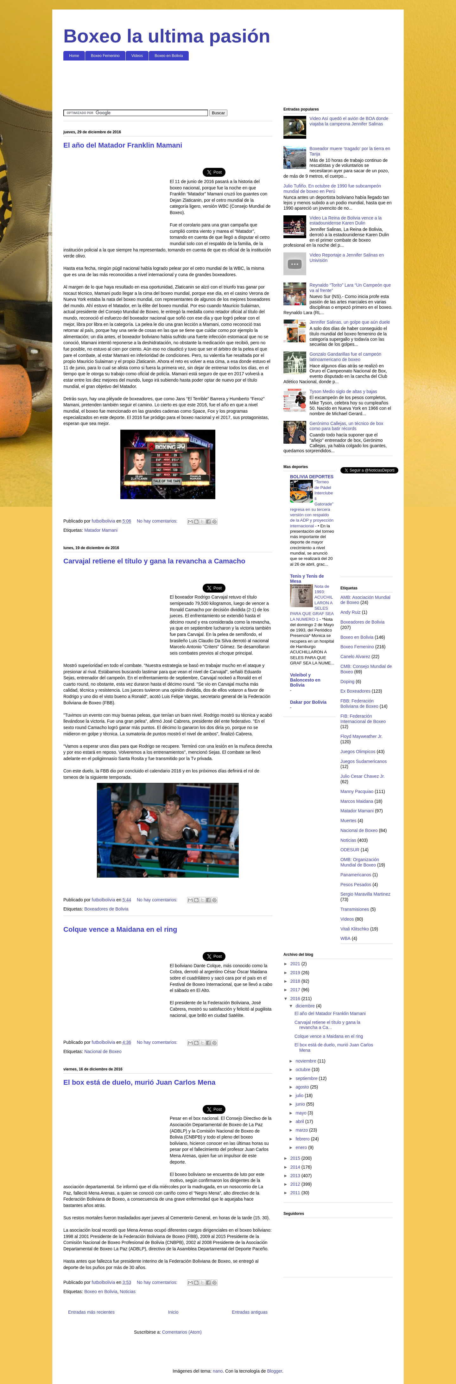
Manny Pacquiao (356, 791)
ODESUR (349, 849)
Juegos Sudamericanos (363, 761)
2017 (295, 989)
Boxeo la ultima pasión (166, 36)
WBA (345, 938)
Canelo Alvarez (355, 656)
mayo (301, 1112)
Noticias (128, 1291)
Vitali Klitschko (354, 928)
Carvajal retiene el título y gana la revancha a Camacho (154, 561)
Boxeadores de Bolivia (106, 908)
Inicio (173, 1312)
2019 (295, 972)
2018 (295, 981)
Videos (137, 56)
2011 (295, 1192)
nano (218, 1371)
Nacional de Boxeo (103, 1051)
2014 (295, 1167)
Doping (347, 681)
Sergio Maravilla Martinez (365, 894)
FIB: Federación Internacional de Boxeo (363, 719)
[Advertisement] (228, 84)
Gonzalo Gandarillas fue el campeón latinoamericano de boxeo (345, 357)
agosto (302, 1086)
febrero (303, 1138)
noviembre (306, 1060)
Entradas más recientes (91, 1312)
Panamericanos (355, 874)
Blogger (274, 1371)
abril (300, 1121)
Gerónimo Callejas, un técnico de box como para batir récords (346, 426)
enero (301, 1147)
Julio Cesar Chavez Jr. (362, 776)
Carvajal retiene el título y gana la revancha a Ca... (327, 1025)
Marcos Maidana (356, 801)
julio (300, 1095)
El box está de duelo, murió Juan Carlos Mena (139, 1082)
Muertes (348, 820)
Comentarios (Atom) (182, 1332)
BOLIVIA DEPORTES (311, 476)
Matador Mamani (100, 530)
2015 (295, 1158)
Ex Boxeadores (355, 691)
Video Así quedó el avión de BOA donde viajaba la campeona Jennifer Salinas (349, 121)
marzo (302, 1130)
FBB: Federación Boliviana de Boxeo (359, 703)
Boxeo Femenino (105, 56)
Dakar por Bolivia (308, 702)
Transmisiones (354, 909)
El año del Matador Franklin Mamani (122, 145)
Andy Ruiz (350, 612)
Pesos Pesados (355, 884)
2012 (295, 1184)
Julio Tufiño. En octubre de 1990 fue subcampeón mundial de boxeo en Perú (332, 188)
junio (300, 1104)
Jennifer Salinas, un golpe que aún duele (350, 322)
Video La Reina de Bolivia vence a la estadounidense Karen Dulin (346, 220)
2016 (295, 998)
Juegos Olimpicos (358, 751)
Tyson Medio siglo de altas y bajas (343, 391)
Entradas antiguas (250, 1312)
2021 (295, 963)
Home (74, 56)
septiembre (307, 1078)
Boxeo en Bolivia (169, 56)
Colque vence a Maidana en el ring (120, 929)
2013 (295, 1175)
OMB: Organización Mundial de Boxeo (359, 862)
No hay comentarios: (158, 521)
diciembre (305, 1005)
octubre (303, 1069)
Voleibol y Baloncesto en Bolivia (305, 680)
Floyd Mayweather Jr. (361, 736)
